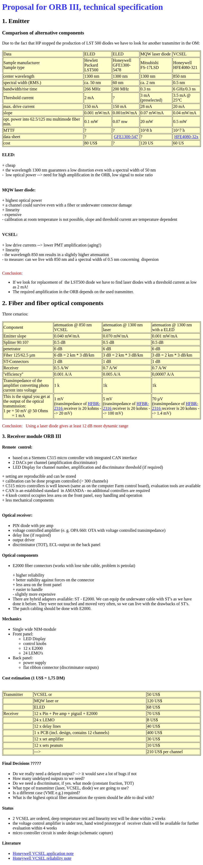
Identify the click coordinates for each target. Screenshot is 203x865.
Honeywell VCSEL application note (43, 853)
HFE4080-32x (186, 136)
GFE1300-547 (126, 136)
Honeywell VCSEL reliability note (42, 858)
